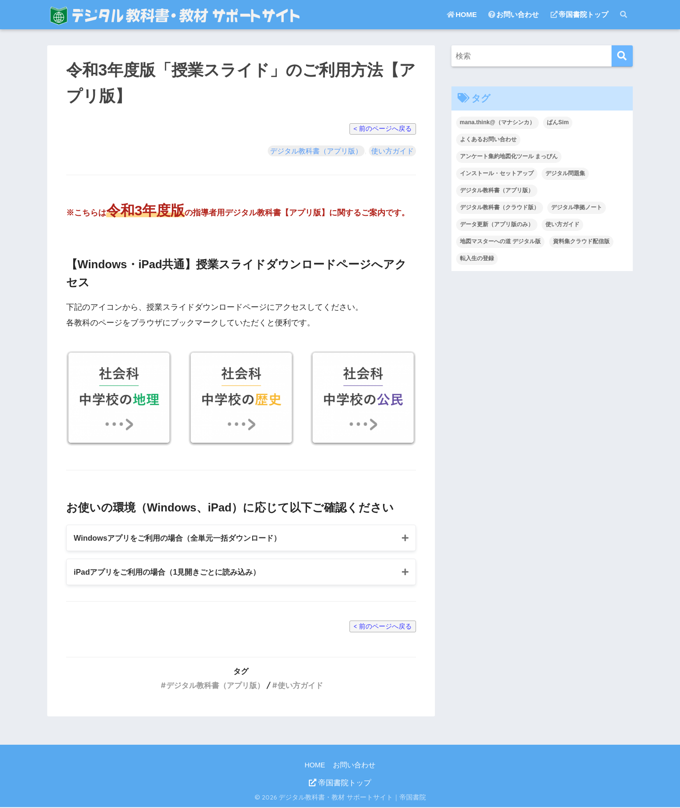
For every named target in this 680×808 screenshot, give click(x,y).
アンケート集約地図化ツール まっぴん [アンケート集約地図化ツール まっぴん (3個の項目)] (509, 156)
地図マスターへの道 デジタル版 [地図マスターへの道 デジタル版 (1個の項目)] (500, 241)
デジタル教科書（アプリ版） (316, 151)
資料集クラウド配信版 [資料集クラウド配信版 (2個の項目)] (581, 241)
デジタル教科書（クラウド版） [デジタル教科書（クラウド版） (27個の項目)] (499, 207)
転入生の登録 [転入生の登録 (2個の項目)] (477, 258)
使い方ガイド (392, 151)
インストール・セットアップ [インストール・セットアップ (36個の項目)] (497, 173)
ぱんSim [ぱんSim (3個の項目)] (558, 122)
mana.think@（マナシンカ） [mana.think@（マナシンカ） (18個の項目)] (497, 122)
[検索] (622, 56)
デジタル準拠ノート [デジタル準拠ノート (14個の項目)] (576, 207)
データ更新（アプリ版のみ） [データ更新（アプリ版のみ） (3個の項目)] (497, 224)
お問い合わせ (513, 14)
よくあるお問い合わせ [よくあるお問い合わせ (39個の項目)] (488, 139)
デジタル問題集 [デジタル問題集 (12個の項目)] (565, 173)
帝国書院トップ (579, 14)
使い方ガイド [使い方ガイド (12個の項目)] (562, 224)
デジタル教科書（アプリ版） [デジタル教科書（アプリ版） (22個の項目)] (497, 190)
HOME (462, 14)
